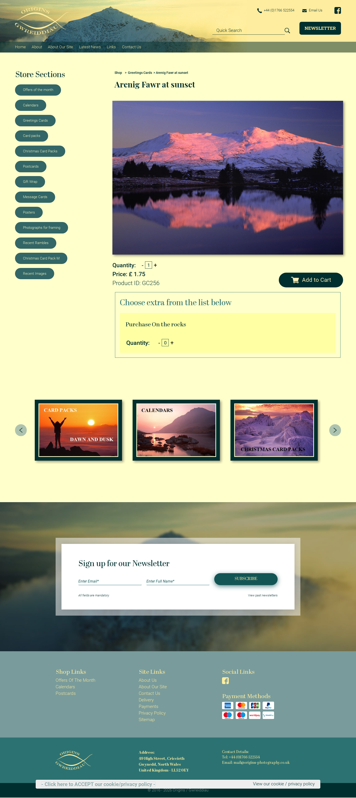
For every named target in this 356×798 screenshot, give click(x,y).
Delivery (146, 700)
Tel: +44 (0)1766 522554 (241, 758)
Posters (29, 212)
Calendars (30, 105)
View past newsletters (263, 595)
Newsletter (320, 28)
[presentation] (21, 430)
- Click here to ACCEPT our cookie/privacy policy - (98, 784)
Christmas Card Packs (40, 151)
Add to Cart (311, 280)
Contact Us (131, 47)
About (37, 47)
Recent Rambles (36, 243)
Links (111, 47)
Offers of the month (38, 90)
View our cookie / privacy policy (284, 784)
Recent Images (34, 273)
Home (20, 47)
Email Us (312, 10)
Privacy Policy (152, 713)
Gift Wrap (30, 182)
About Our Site (60, 47)
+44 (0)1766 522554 (276, 10)
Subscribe (246, 578)
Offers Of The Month (75, 680)
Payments (148, 706)
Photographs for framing (41, 228)
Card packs (31, 136)
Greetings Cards (35, 120)
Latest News (90, 47)
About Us (148, 680)
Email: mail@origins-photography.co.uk (256, 763)
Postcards (31, 166)
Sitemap (147, 719)
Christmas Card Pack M (41, 258)
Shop (118, 73)
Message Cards (35, 197)
